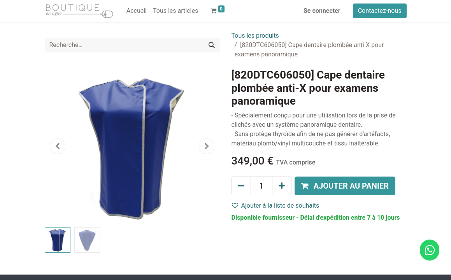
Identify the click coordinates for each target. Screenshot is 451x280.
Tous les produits (255, 35)
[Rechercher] (212, 45)
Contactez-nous (380, 10)
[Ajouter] (281, 186)
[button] (58, 146)
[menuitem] (136, 11)
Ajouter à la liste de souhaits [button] (275, 205)
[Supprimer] (241, 186)
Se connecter (322, 10)
